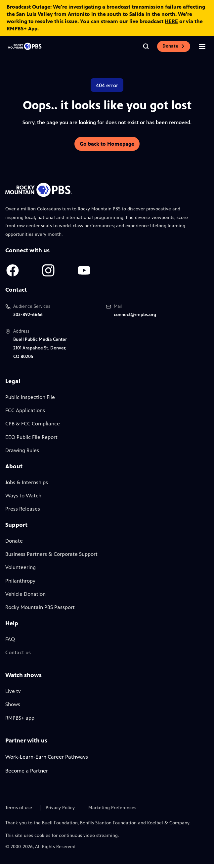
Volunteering (20, 567)
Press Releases (22, 509)
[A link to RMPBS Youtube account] (84, 270)
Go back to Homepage (107, 144)
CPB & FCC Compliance (32, 423)
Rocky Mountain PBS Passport (40, 607)
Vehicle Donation (25, 594)
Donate (173, 46)
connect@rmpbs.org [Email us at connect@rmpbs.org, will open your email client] (135, 314)
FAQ (10, 639)
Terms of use (18, 807)
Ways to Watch (23, 495)
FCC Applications (25, 410)
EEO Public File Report (31, 437)
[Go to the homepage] (25, 46)
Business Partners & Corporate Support (51, 554)
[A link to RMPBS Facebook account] (12, 270)
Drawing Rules (22, 450)
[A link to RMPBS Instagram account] (48, 270)
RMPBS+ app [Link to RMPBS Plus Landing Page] (19, 718)
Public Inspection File (30, 397)
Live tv (13, 691)
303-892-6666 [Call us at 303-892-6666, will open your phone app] (28, 314)
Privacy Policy (60, 807)
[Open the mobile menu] (202, 46)
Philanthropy (20, 581)
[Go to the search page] (146, 46)
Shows (12, 704)
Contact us (18, 652)
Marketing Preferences (112, 807)
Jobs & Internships (26, 482)
